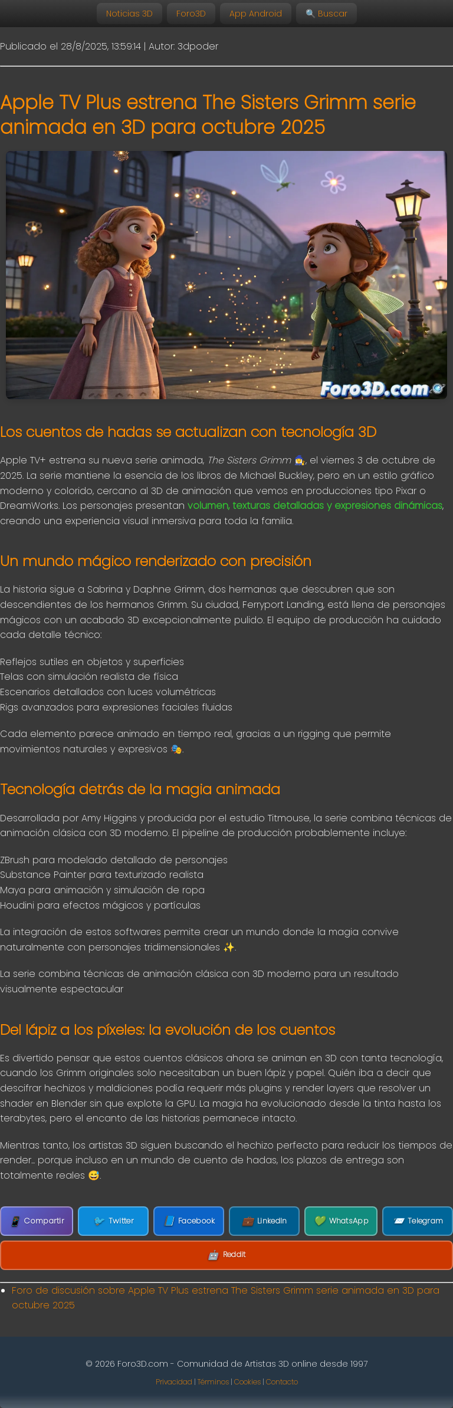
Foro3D (191, 13)
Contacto (282, 1382)
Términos (213, 1382)
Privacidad (174, 1382)
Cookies (247, 1382)
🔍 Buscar (326, 13)
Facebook (189, 1221)
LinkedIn (264, 1221)
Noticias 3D (129, 13)
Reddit (226, 1255)
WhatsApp (341, 1221)
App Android (255, 13)
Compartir (36, 1221)
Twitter (113, 1221)
